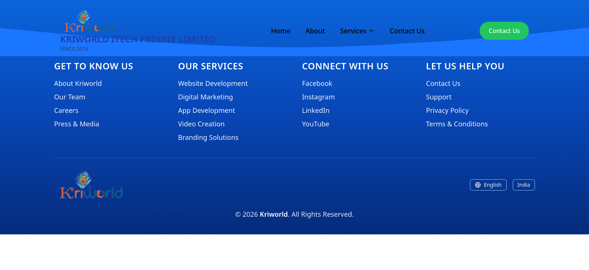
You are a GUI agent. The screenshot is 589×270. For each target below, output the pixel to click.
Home (280, 30)
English (488, 184)
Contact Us (407, 30)
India (524, 184)
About (315, 30)
